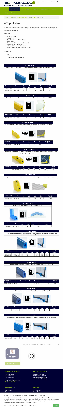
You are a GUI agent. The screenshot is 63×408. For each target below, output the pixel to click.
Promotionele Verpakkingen (39, 375)
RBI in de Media (36, 391)
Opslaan (56, 405)
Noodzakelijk (8, 405)
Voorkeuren (16, 405)
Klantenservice (8, 390)
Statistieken (24, 405)
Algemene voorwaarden (10, 391)
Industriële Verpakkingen (38, 374)
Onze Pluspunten (37, 390)
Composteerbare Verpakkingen (40, 378)
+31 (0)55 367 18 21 (10, 381)
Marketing (32, 405)
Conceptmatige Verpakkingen (40, 377)
